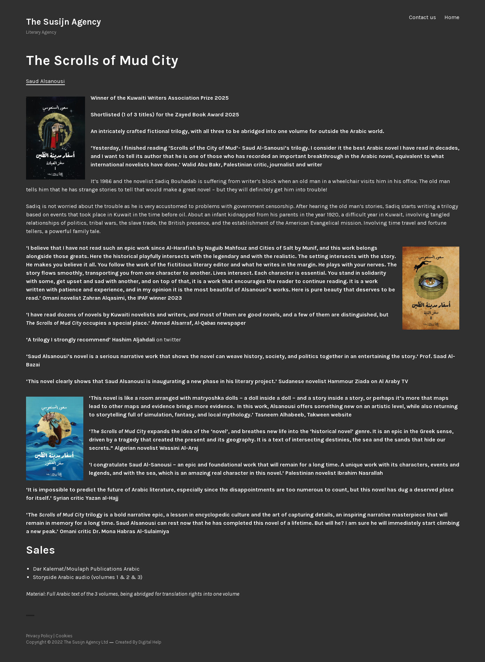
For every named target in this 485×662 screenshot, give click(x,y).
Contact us (422, 17)
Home (451, 17)
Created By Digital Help (138, 642)
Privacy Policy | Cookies (49, 635)
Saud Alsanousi (45, 81)
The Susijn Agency (63, 22)
